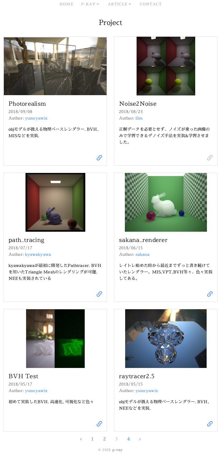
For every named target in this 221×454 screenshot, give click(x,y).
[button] (90, 4)
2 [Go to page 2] (104, 438)
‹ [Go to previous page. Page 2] (81, 438)
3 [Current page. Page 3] (116, 438)
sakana (142, 254)
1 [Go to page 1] (92, 438)
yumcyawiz (36, 118)
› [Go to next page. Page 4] (140, 438)
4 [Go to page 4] (128, 438)
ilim (138, 118)
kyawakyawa (38, 254)
